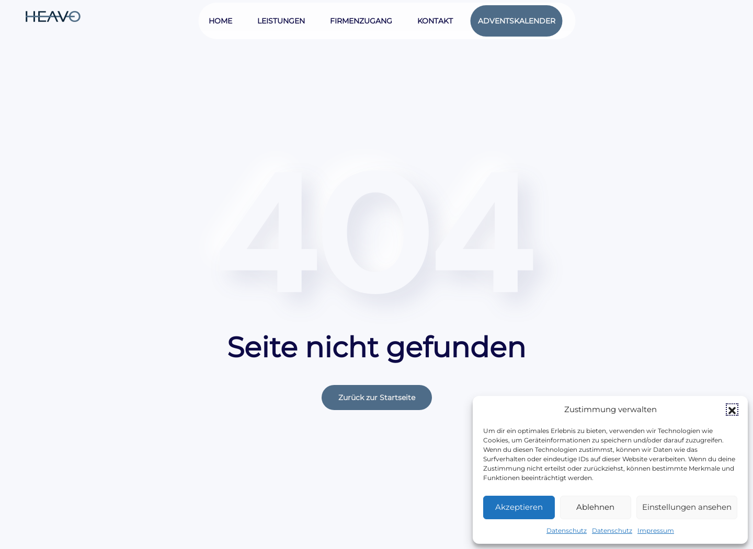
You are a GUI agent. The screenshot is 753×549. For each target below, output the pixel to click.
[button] (732, 409)
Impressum (655, 530)
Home (220, 21)
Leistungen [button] (281, 21)
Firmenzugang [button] (361, 21)
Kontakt (435, 21)
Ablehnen (595, 507)
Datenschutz (566, 530)
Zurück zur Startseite (376, 397)
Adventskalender (516, 21)
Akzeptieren (519, 507)
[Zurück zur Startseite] (54, 15)
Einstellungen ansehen (687, 507)
